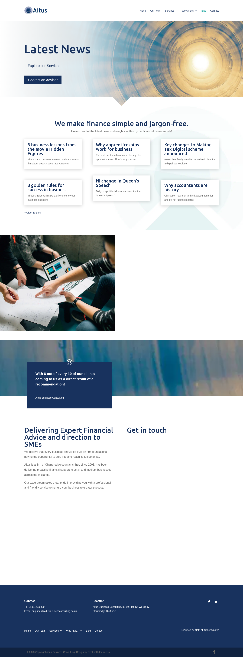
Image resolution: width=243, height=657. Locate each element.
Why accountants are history (186, 187)
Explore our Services (44, 66)
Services (169, 10)
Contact (214, 10)
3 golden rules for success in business (47, 187)
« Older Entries (32, 212)
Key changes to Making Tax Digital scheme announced (188, 149)
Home (143, 10)
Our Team (155, 10)
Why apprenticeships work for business (117, 147)
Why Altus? (188, 10)
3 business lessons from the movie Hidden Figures (52, 149)
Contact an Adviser (43, 80)
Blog (203, 10)
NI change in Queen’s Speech (117, 183)
